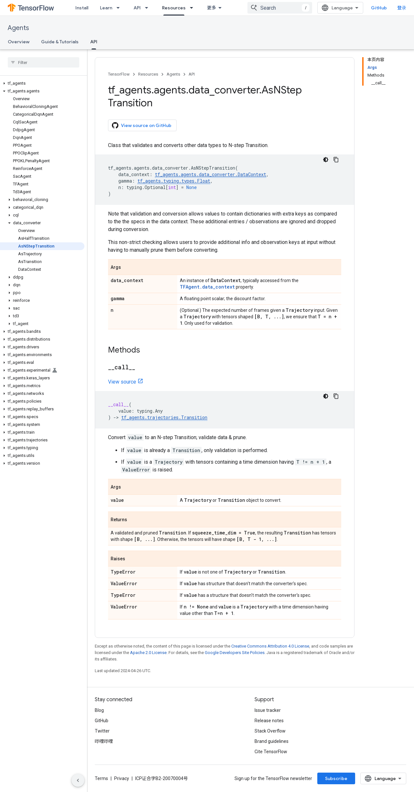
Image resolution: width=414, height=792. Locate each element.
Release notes (269, 720)
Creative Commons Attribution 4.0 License (270, 646)
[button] (42, 83)
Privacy (121, 778)
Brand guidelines (272, 741)
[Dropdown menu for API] (148, 8)
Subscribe (336, 778)
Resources (148, 74)
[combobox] (279, 8)
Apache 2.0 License (148, 652)
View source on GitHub (141, 125)
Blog (99, 710)
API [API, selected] (93, 42)
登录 (401, 7)
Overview (18, 42)
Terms (101, 778)
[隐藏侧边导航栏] (77, 780)
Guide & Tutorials (60, 42)
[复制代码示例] (336, 159)
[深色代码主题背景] (326, 159)
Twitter (102, 731)
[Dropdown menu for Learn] (120, 8)
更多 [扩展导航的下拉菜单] (211, 8)
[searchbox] (43, 62)
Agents (18, 28)
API (137, 8)
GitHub (379, 8)
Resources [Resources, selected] (174, 8)
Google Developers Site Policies (235, 652)
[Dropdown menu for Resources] (193, 8)
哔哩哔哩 (104, 741)
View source (122, 382)
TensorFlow (119, 74)
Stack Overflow (270, 731)
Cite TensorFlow (271, 751)
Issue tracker (268, 710)
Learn (106, 8)
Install (81, 8)
